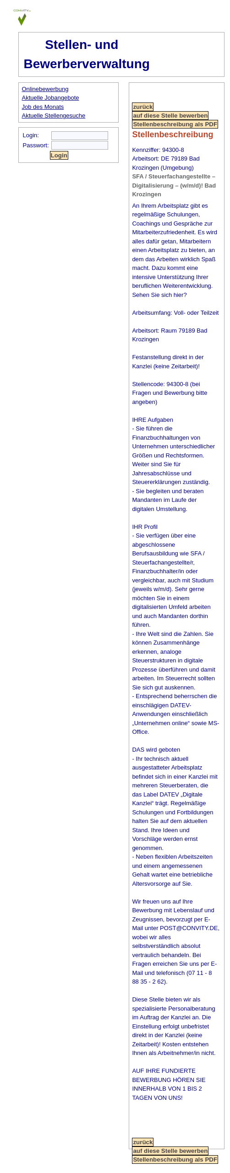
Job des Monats (43, 106)
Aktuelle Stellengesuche (54, 115)
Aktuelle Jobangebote (50, 97)
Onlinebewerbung (45, 89)
